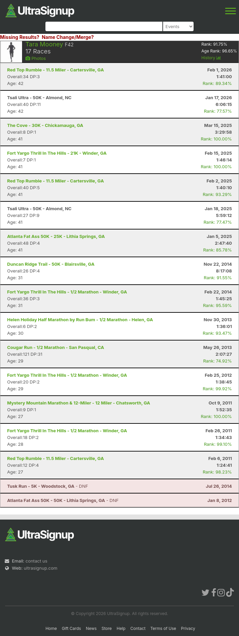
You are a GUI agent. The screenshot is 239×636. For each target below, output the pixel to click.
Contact (138, 628)
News (91, 628)
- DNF (47, 486)
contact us (36, 561)
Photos (35, 58)
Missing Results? (19, 37)
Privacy (188, 628)
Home (51, 628)
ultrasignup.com (40, 568)
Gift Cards (71, 628)
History (211, 57)
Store (107, 628)
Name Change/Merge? (68, 37)
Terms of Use (163, 628)
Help (121, 628)
